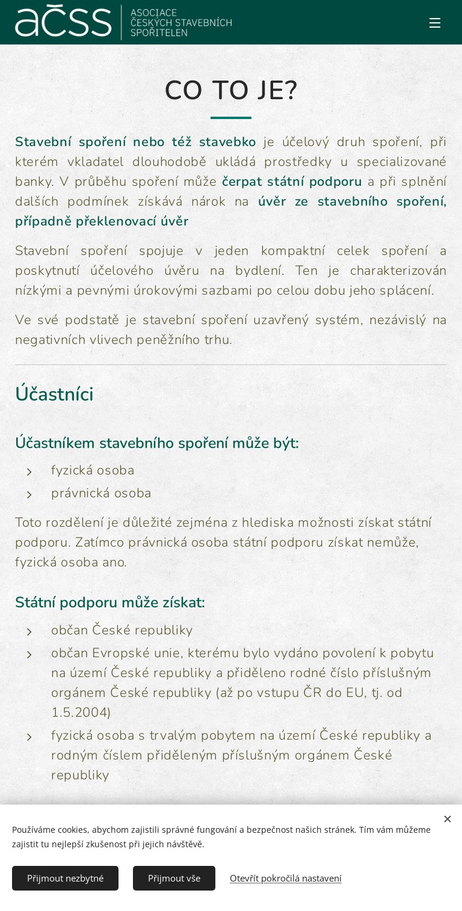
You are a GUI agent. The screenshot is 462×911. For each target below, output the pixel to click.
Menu (435, 22)
